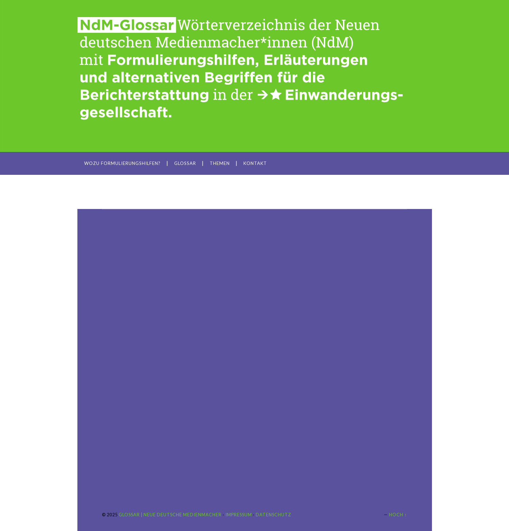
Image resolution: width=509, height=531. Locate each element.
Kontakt (255, 163)
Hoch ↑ (398, 514)
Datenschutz (273, 514)
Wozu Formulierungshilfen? (122, 163)
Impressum (238, 514)
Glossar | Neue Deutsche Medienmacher (170, 514)
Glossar (185, 163)
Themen (220, 163)
